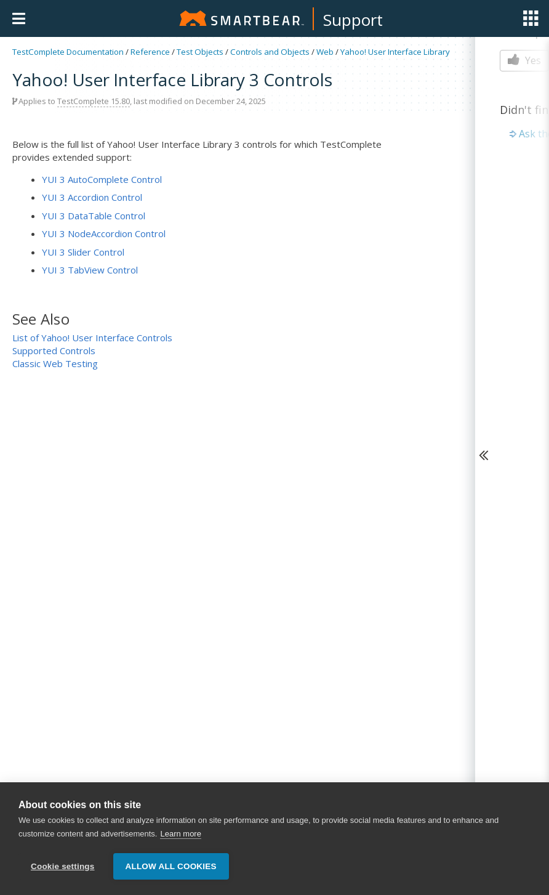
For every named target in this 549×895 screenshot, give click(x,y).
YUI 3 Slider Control (83, 252)
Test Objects (200, 51)
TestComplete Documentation (68, 51)
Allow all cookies (171, 866)
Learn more (180, 833)
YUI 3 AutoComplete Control (102, 179)
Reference (150, 51)
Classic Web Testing (55, 363)
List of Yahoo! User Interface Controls (92, 337)
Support (353, 20)
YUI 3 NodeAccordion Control (104, 233)
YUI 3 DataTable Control (93, 215)
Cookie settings (63, 866)
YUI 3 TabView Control (90, 270)
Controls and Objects (270, 51)
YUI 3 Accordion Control (92, 197)
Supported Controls (53, 350)
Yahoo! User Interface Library (395, 51)
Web (325, 51)
